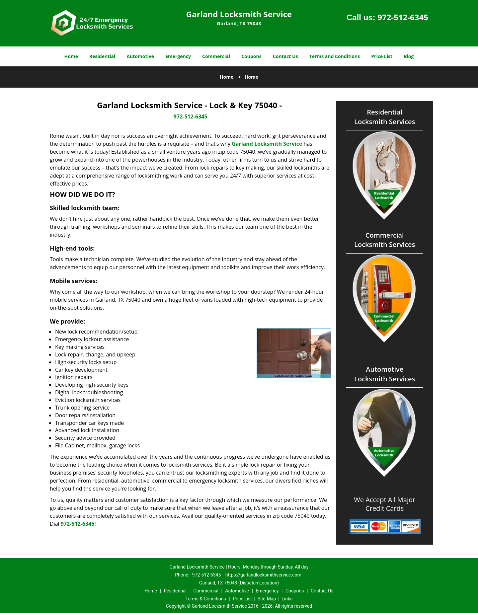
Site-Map (267, 598)
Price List (381, 56)
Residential (102, 56)
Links (286, 598)
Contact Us (285, 56)
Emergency (178, 56)
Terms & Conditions (206, 598)
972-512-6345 (402, 17)
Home (71, 56)
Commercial (216, 56)
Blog (409, 56)
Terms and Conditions (334, 56)
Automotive (140, 56)
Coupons (251, 56)
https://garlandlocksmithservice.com (263, 574)
